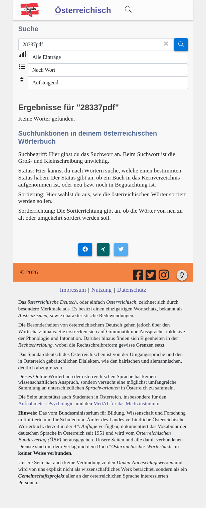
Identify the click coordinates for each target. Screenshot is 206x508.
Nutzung (101, 289)
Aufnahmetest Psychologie (45, 403)
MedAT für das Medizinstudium (126, 403)
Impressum (73, 289)
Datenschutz (131, 289)
